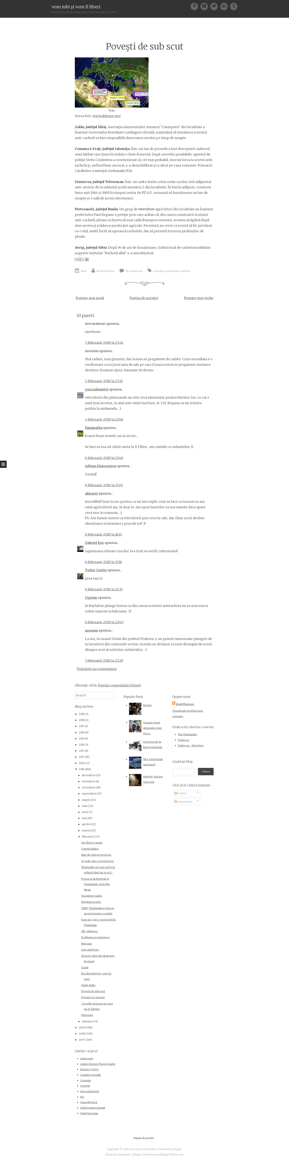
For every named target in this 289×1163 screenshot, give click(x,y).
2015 (81, 738)
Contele (85, 1085)
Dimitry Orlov (89, 1069)
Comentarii (183, 801)
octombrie (88, 787)
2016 (81, 732)
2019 (81, 714)
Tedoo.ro (183, 740)
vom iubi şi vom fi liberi (76, 6)
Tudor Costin (96, 570)
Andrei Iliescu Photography (97, 1064)
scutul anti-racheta (177, 271)
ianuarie (87, 1021)
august (86, 799)
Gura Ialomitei (89, 1091)
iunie (85, 812)
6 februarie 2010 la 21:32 (104, 589)
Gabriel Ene (94, 543)
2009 (82, 1027)
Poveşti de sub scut (144, 46)
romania (158, 271)
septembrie (89, 793)
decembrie (88, 775)
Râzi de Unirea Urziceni (96, 855)
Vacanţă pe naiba (91, 895)
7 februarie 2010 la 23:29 (104, 660)
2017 (81, 726)
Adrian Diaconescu (100, 466)
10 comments (134, 271)
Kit (82, 1097)
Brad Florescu (105, 271)
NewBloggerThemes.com (169, 1154)
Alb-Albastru (89, 931)
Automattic (123, 1154)
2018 (81, 720)
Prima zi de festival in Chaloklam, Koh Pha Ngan (95, 884)
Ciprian (91, 597)
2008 (82, 1033)
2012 (82, 756)
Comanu (85, 1080)
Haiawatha (93, 428)
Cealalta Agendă (90, 1075)
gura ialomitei (96, 389)
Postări (181, 792)
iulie (85, 806)
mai (84, 818)
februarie (88, 836)
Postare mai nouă (90, 298)
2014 (81, 744)
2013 (81, 750)
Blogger (177, 1149)
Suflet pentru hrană (92, 1107)
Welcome (87, 1015)
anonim (91, 630)
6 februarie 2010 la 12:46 (104, 458)
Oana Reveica (88, 1102)
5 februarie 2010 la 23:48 (104, 419)
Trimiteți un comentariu (97, 669)
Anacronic (86, 1058)
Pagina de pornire (144, 298)
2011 (81, 763)
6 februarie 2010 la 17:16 (103, 562)
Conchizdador (90, 848)
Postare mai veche (198, 298)
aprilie (86, 824)
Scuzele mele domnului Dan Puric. (152, 728)
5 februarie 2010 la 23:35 (104, 381)
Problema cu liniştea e (95, 937)
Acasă (84, 967)
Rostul (147, 705)
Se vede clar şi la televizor (97, 861)
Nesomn (86, 943)
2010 (81, 769)
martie (86, 830)
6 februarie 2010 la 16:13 (103, 534)
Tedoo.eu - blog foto (191, 745)
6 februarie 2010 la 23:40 (104, 622)
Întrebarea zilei (91, 902)
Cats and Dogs (90, 949)
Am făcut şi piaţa (91, 842)
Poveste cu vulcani (93, 997)
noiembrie (88, 781)
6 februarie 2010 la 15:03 (104, 485)
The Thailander (187, 734)
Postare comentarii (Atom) (119, 685)
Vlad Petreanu (89, 1113)
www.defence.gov (107, 116)
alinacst (91, 493)
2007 (82, 1039)
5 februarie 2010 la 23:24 (104, 342)
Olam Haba (88, 985)
